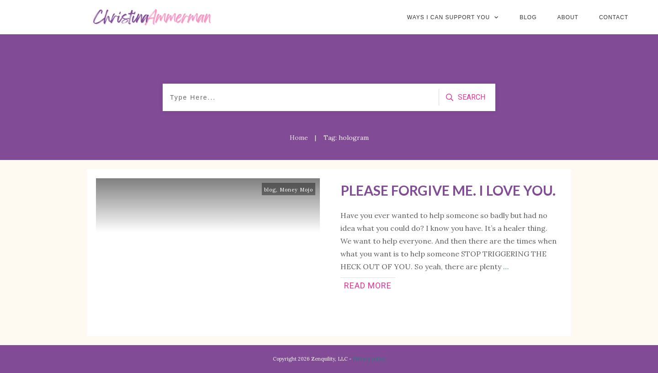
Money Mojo (296, 189)
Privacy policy (369, 359)
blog (270, 189)
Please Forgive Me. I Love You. (448, 190)
